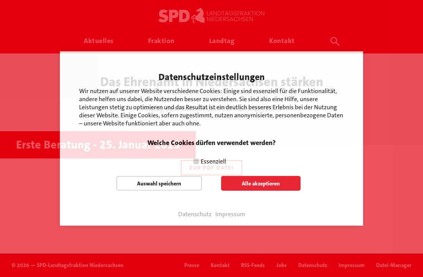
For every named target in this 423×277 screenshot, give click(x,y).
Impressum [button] (230, 214)
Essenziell (213, 161)
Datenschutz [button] (195, 214)
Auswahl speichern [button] (159, 183)
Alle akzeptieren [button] (261, 183)
